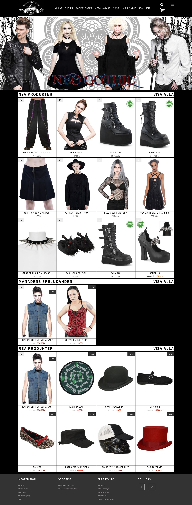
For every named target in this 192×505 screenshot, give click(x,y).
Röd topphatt (155, 467)
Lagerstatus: (151, 276)
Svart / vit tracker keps (115, 467)
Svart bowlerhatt (115, 407)
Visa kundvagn (104, 489)
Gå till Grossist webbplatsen (68, 489)
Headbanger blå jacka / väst (37, 340)
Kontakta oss (23, 489)
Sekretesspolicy (24, 496)
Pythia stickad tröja (76, 213)
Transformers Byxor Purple (37, 153)
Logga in (102, 485)
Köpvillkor (22, 492)
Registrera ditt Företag (66, 485)
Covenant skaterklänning (154, 213)
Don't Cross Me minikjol (37, 213)
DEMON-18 (155, 273)
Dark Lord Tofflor (76, 273)
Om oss (22, 485)
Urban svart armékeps (76, 467)
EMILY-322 (115, 273)
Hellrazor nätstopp (115, 213)
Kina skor (155, 407)
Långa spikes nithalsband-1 (37, 273)
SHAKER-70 (154, 153)
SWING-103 (115, 153)
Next (190, 86)
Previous (183, 86)
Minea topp (76, 153)
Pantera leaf (76, 407)
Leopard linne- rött (76, 340)
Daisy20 (37, 467)
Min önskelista (104, 492)
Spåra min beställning (106, 499)
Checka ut (102, 496)
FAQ (20, 499)
